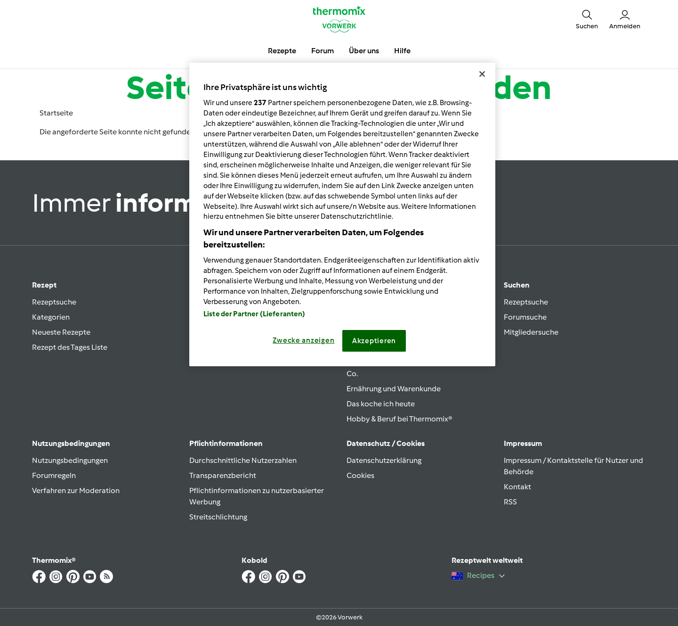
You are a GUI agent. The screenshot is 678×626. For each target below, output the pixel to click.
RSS (510, 501)
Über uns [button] (364, 50)
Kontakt (517, 486)
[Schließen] (482, 74)
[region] (342, 214)
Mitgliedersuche (531, 332)
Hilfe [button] (402, 50)
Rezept (44, 284)
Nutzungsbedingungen (70, 460)
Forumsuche (525, 317)
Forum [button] (322, 50)
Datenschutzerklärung (384, 460)
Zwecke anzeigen (303, 340)
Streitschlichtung (218, 516)
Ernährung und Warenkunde (394, 388)
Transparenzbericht (222, 475)
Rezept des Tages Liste (69, 347)
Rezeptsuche (54, 301)
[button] (587, 19)
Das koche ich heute (381, 403)
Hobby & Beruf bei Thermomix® (399, 418)
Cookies (360, 475)
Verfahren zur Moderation (76, 490)
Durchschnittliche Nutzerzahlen (243, 460)
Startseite (56, 112)
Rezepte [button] (282, 50)
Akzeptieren (374, 341)
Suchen (517, 284)
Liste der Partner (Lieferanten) (254, 314)
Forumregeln (54, 475)
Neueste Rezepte (61, 332)
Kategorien (51, 317)
